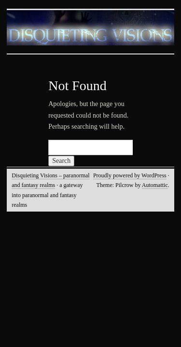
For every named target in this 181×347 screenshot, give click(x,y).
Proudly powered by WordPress (130, 175)
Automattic (155, 185)
